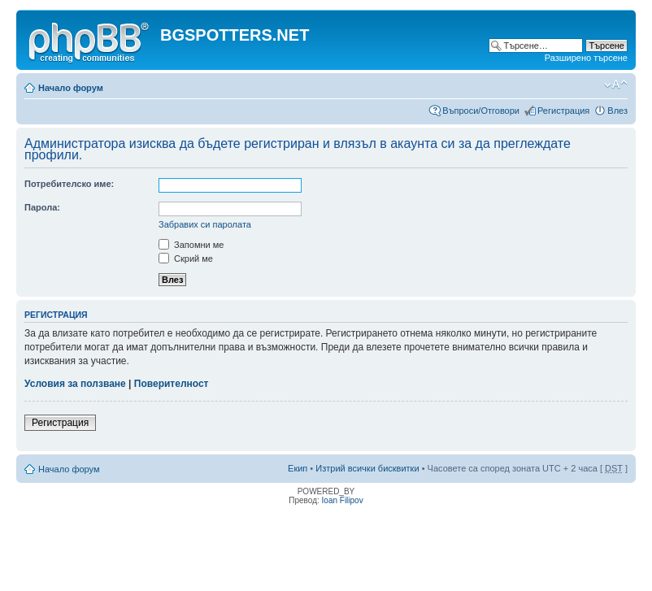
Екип (297, 468)
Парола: (42, 207)
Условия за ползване (75, 383)
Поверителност (171, 383)
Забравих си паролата (205, 224)
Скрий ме (186, 258)
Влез (617, 110)
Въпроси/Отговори (480, 110)
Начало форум (70, 88)
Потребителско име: (69, 184)
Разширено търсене (586, 58)
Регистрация (563, 110)
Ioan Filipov (342, 500)
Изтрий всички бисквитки (367, 468)
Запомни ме (191, 245)
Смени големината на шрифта (616, 84)
